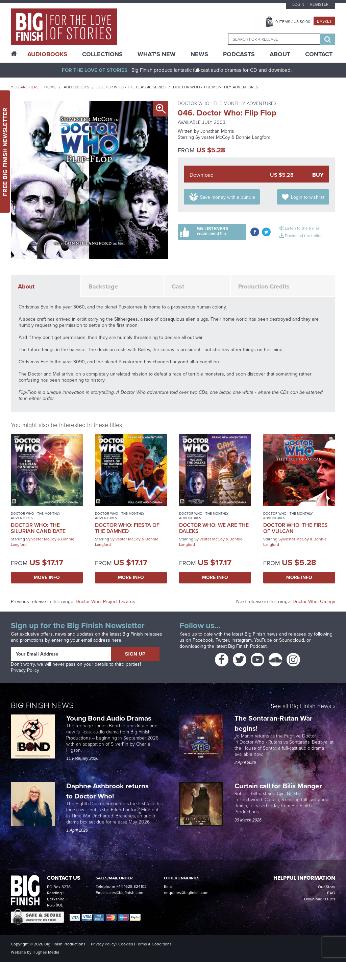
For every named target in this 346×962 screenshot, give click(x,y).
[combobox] (274, 39)
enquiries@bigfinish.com (186, 893)
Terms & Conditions (154, 944)
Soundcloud (291, 640)
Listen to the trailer (302, 228)
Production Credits (264, 286)
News (199, 54)
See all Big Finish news (301, 706)
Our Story (326, 887)
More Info (47, 577)
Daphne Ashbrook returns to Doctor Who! (107, 791)
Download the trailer (303, 236)
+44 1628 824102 (131, 886)
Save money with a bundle (227, 197)
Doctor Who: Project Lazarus (105, 601)
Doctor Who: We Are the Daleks (214, 528)
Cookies (125, 944)
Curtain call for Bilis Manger (279, 786)
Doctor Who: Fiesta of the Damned (127, 528)
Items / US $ (292, 22)
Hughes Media (45, 952)
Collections (102, 54)
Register (319, 4)
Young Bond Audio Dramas (109, 718)
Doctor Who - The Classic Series (131, 87)
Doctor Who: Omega (314, 601)
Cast (178, 286)
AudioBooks (47, 54)
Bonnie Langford (253, 137)
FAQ (331, 893)
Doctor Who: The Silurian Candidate (38, 528)
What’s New (157, 54)
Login (298, 4)
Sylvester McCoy (212, 137)
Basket (324, 21)
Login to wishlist (307, 197)
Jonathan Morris (217, 131)
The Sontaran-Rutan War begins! (273, 723)
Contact (318, 54)
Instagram (241, 640)
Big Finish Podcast (247, 646)
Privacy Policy (25, 670)
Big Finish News (42, 705)
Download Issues (319, 899)
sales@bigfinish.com (124, 893)
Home (50, 87)
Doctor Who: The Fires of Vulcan (295, 528)
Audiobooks (76, 87)
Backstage (103, 286)
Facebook (203, 640)
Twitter (222, 640)
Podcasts (239, 54)
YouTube (263, 640)
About (280, 54)
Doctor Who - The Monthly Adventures (215, 87)
